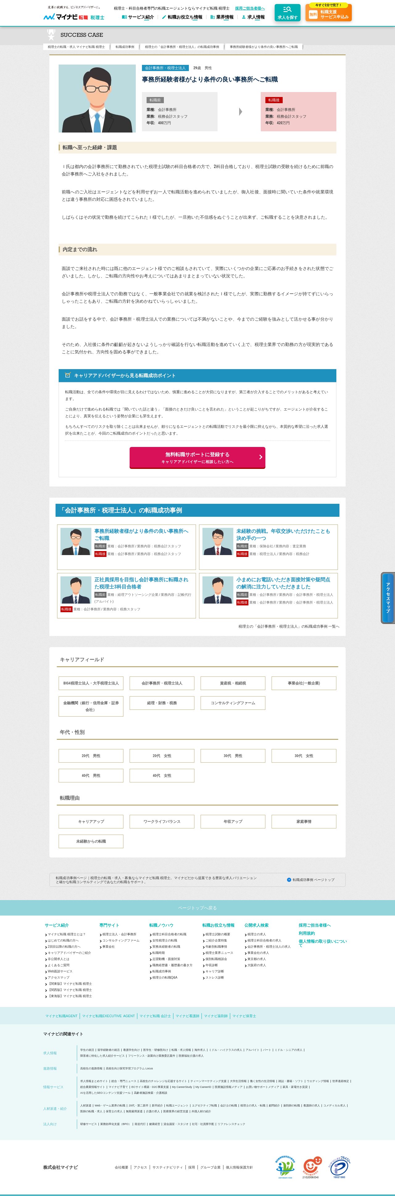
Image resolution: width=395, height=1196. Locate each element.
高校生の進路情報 (91, 1068)
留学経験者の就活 (109, 1050)
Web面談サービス (60, 971)
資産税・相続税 (233, 683)
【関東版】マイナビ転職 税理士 (70, 983)
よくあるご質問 (58, 965)
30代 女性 (304, 756)
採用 (191, 1167)
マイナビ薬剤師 (216, 1016)
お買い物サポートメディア (262, 1087)
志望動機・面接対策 (166, 959)
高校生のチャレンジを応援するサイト (163, 1081)
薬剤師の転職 (291, 1105)
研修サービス (88, 1124)
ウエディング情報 (318, 1081)
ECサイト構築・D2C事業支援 (150, 1087)
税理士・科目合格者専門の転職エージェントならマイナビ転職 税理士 (172, 8)
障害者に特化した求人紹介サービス (102, 1056)
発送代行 (140, 1124)
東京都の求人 (256, 959)
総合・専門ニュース (123, 1081)
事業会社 (108, 946)
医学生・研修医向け (155, 1050)
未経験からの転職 (91, 841)
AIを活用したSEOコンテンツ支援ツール (105, 1093)
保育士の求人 (114, 1111)
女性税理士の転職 (164, 940)
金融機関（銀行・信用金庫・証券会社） (91, 706)
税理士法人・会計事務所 (119, 934)
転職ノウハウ (161, 925)
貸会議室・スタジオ (176, 1124)
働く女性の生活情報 (262, 1081)
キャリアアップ (91, 821)
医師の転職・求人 (91, 1111)
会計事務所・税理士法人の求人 (269, 946)
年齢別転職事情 (216, 946)
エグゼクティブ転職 (204, 1105)
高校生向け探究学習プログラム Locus (129, 1068)
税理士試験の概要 (218, 934)
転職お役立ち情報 (218, 925)
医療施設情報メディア (229, 1087)
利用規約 (307, 933)
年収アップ (233, 821)
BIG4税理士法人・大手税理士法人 (90, 683)
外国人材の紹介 (201, 1111)
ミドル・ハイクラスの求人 (225, 1050)
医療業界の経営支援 (175, 1111)
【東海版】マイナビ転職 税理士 (70, 996)
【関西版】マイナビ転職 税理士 (70, 990)
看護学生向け (131, 1050)
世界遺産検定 (340, 1081)
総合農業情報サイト (92, 1087)
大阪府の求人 (256, 965)
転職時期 (158, 952)
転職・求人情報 (181, 1050)
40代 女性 (162, 775)
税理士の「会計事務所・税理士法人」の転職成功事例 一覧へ (289, 626)
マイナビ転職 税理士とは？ (67, 934)
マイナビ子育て (118, 1087)
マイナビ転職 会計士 (155, 1016)
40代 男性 (91, 775)
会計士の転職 (228, 1105)
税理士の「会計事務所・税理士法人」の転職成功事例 (182, 46)
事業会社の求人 (258, 952)
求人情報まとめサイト (94, 1081)
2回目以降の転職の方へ (64, 946)
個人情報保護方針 (239, 1167)
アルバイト (253, 1050)
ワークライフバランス (162, 821)
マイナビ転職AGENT (61, 1016)
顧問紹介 (274, 1105)
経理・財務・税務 (162, 703)
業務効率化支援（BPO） (115, 1124)
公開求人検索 (256, 925)
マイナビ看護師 (187, 1016)
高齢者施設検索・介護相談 (150, 1093)
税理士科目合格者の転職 (169, 934)
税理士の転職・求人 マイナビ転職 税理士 (76, 46)
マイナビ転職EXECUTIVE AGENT (108, 1016)
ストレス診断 (215, 977)
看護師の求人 (311, 1105)
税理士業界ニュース (219, 952)
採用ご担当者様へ (250, 8)
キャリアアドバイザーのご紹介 (69, 952)
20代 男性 (91, 756)
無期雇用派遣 (134, 1111)
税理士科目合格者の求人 (264, 940)
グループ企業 (210, 1167)
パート (267, 1050)
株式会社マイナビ (60, 1167)
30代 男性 (233, 756)
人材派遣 (85, 1105)
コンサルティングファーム (233, 703)
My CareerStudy (182, 1087)
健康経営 (154, 1124)
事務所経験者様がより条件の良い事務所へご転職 (264, 46)
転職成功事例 (125, 46)
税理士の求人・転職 (252, 1105)
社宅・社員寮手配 (203, 1124)
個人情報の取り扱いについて (323, 943)
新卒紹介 (157, 1105)
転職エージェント (177, 1105)
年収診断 (212, 965)
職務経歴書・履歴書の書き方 (172, 965)
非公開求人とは (58, 959)
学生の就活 (87, 1050)
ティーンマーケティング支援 (208, 1081)
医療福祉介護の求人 (191, 1056)
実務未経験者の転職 (166, 946)
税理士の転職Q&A (164, 977)
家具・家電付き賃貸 (295, 1087)
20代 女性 (162, 756)
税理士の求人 (256, 934)
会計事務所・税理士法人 (162, 683)
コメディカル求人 (334, 1105)
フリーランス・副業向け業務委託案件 (151, 1056)
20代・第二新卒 (138, 1105)
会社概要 (121, 1167)
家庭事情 (304, 821)
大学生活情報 (238, 1081)
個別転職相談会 (216, 959)
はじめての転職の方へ (63, 940)
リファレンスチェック (231, 1124)
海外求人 (200, 1050)
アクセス (140, 1167)
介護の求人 (153, 1111)
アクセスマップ (58, 977)
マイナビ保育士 (244, 1016)
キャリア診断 (215, 971)
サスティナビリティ (167, 1167)
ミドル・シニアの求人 (288, 1050)
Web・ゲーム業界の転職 (110, 1105)
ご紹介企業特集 (216, 940)
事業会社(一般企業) (304, 683)
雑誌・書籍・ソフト (290, 1081)
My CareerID (203, 1087)
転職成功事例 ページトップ (314, 880)
